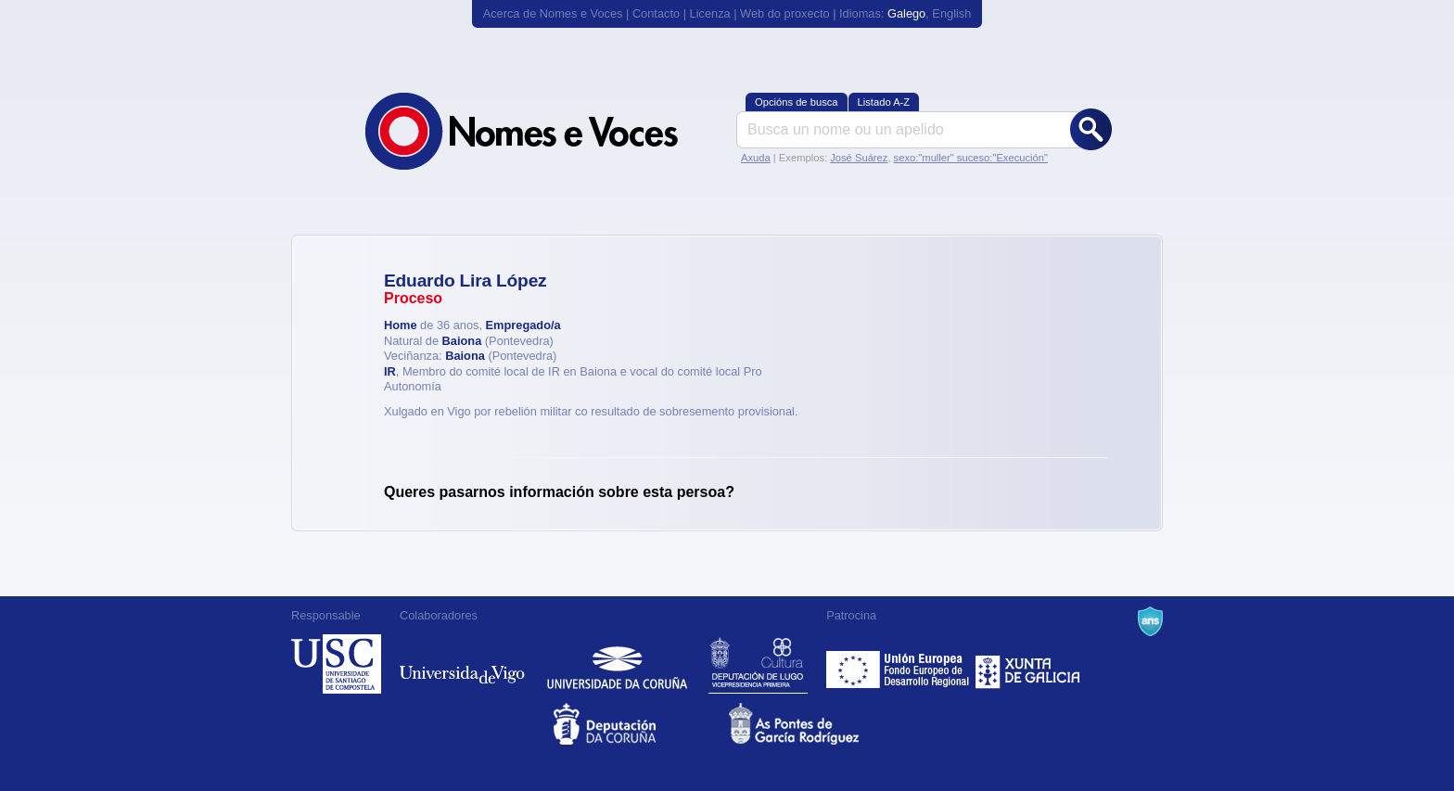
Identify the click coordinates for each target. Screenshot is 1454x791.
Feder (899, 664)
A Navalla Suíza (1150, 621)
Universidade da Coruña (617, 664)
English (951, 13)
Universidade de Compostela (336, 664)
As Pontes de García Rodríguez (814, 724)
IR (390, 371)
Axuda (756, 157)
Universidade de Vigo (462, 664)
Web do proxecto (785, 13)
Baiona (462, 341)
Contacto (656, 13)
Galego (906, 13)
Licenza (710, 13)
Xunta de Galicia (1028, 664)
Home (400, 325)
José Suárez (858, 157)
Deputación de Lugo (758, 664)
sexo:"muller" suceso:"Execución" (971, 157)
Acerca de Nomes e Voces (553, 13)
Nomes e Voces (541, 131)
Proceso (413, 298)
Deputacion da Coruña (639, 724)
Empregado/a (523, 325)
